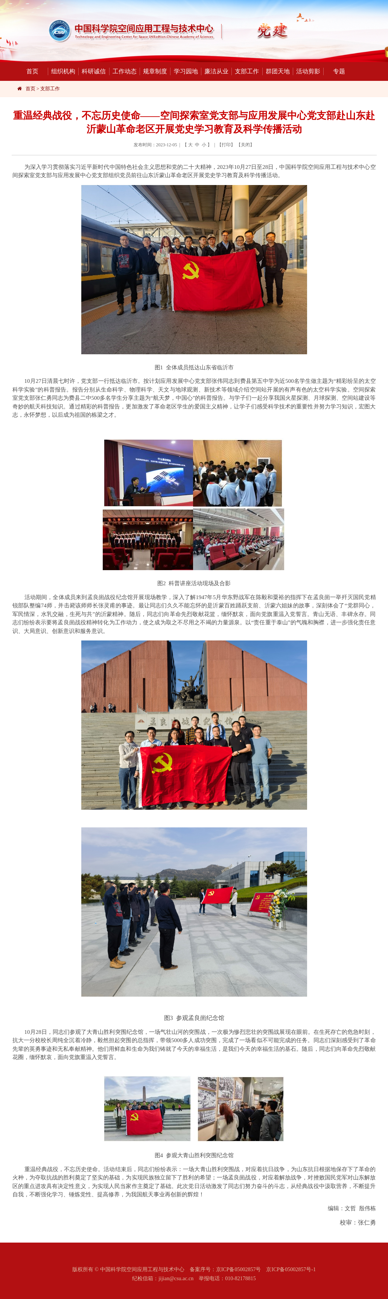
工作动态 (123, 71)
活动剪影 (306, 71)
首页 (32, 71)
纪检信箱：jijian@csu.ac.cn (162, 1278)
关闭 (245, 144)
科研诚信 (92, 71)
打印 (226, 144)
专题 (334, 71)
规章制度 (153, 71)
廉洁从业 (214, 71)
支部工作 (245, 71)
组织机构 (61, 71)
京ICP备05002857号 (238, 1269)
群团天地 (276, 71)
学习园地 (184, 71)
